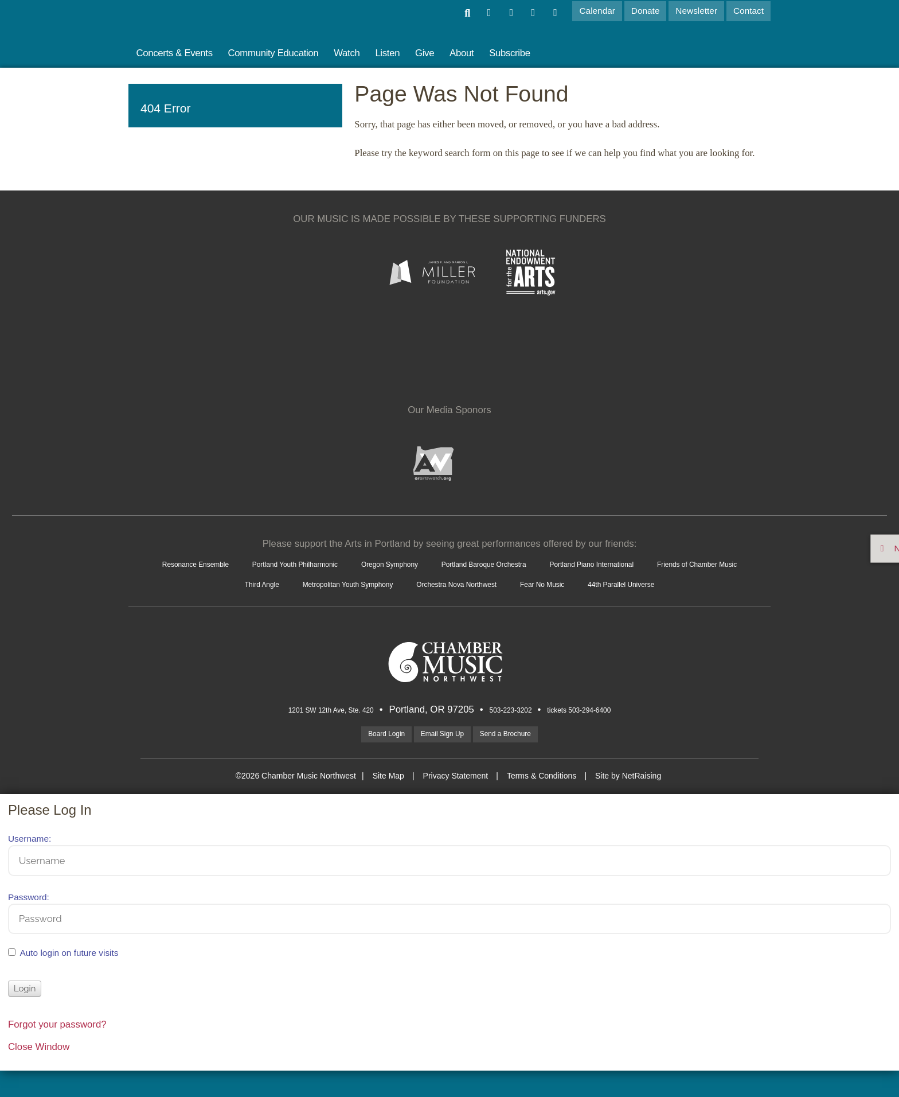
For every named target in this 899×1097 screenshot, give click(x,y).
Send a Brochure (527, 757)
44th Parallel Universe (561, 599)
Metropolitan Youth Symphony (627, 579)
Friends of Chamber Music (402, 579)
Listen (387, 53)
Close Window (38, 1073)
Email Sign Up (439, 757)
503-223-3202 (515, 729)
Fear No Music (455, 599)
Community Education (273, 53)
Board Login (356, 754)
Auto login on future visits (69, 979)
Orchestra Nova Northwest (339, 599)
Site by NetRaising (621, 802)
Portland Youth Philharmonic (378, 559)
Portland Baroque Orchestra (635, 559)
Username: (29, 865)
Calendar (599, 10)
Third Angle (511, 579)
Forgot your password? (57, 1050)
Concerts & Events (174, 53)
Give (424, 53)
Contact (748, 10)
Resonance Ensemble (242, 559)
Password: (28, 923)
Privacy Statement (458, 802)
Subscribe (509, 53)
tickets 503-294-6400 (606, 729)
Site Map (395, 802)
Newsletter (697, 10)
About (462, 53)
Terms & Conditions (539, 802)
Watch (346, 53)
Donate (646, 10)
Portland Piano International (258, 579)
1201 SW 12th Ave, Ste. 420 (309, 729)
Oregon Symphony (507, 559)
